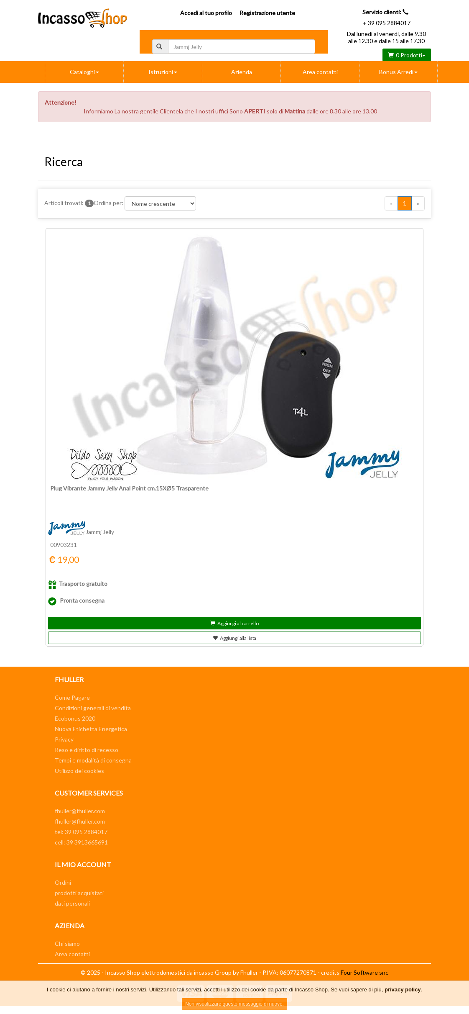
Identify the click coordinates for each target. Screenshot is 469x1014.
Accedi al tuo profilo (206, 12)
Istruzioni (162, 71)
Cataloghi (84, 71)
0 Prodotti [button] (407, 55)
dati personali (72, 903)
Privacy (64, 739)
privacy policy (403, 989)
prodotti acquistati (79, 892)
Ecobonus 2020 (75, 718)
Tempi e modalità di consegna (93, 760)
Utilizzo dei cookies (79, 770)
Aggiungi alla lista (235, 638)
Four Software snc (364, 972)
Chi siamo (67, 943)
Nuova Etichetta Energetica (91, 728)
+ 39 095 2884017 (386, 22)
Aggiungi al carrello (234, 623)
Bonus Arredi (398, 71)
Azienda (241, 71)
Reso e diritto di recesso (86, 749)
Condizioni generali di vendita (93, 707)
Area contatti (320, 71)
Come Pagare (72, 697)
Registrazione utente (267, 12)
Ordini (63, 882)
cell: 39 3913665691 (81, 842)
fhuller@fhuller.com (80, 810)
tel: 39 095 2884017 (81, 831)
